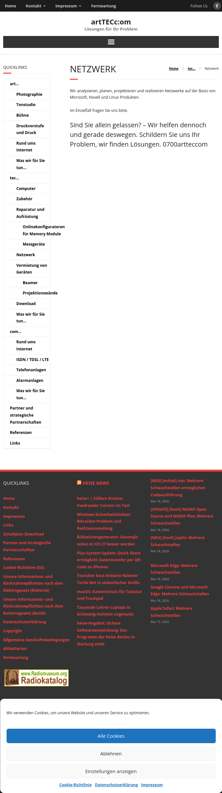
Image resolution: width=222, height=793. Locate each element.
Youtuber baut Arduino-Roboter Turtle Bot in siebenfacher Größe (108, 579)
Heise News (96, 483)
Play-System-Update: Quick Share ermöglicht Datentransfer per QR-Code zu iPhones (109, 560)
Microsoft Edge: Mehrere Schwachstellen (174, 569)
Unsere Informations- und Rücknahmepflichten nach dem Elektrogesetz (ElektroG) (33, 583)
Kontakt (33, 6)
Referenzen (21, 432)
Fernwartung (103, 6)
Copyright (12, 631)
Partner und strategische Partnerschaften (25, 415)
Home (10, 6)
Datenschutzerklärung (116, 785)
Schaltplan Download (23, 534)
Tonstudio (26, 104)
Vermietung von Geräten (31, 269)
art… (14, 83)
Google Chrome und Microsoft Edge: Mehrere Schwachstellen (180, 590)
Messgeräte (34, 244)
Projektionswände (40, 293)
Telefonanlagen (31, 370)
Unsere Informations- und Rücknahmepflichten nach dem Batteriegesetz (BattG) (33, 606)
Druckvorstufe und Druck (30, 129)
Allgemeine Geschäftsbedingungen (36, 640)
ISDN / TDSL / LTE (32, 359)
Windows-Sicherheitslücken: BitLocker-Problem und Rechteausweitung (104, 521)
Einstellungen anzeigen (110, 771)
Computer (26, 188)
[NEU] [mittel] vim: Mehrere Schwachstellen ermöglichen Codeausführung (178, 487)
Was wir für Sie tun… (30, 164)
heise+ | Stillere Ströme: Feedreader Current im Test (103, 502)
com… (15, 331)
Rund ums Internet (26, 146)
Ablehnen (111, 753)
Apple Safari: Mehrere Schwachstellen (171, 612)
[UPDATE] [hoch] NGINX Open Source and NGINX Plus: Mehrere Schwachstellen (182, 516)
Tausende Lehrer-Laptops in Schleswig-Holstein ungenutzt (105, 611)
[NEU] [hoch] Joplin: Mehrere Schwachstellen (178, 541)
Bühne (22, 115)
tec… (191, 68)
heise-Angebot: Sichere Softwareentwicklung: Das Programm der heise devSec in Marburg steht (106, 633)
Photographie (29, 94)
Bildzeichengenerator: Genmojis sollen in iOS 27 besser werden (107, 540)
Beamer (30, 282)
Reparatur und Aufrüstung (30, 213)
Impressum (152, 785)
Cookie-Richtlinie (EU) (23, 567)
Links (15, 443)
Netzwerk (25, 254)
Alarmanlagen (29, 380)
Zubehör (24, 199)
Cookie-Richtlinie (75, 785)
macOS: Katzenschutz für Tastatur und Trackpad (109, 595)
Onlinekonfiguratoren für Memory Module (44, 230)
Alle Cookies (110, 736)
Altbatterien (15, 648)
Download (26, 303)
